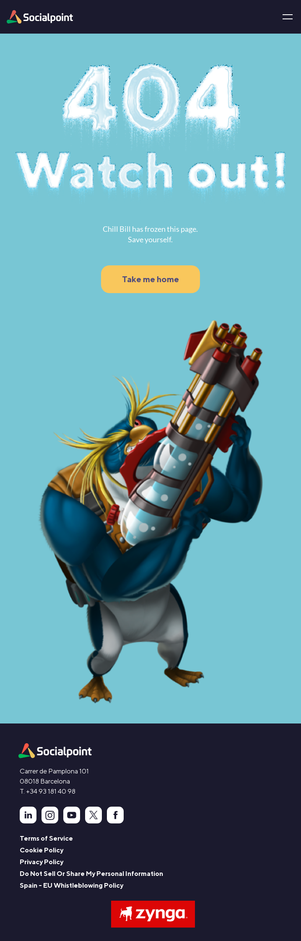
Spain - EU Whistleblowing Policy (71, 885)
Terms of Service (46, 838)
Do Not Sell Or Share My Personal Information (91, 874)
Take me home (150, 279)
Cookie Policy (41, 850)
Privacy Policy (41, 862)
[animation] (55, 750)
